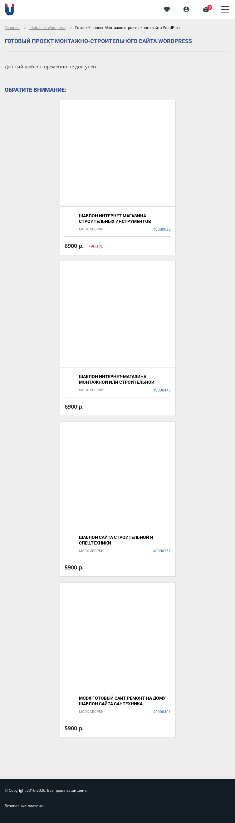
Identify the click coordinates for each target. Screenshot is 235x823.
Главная (12, 28)
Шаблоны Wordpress (47, 28)
